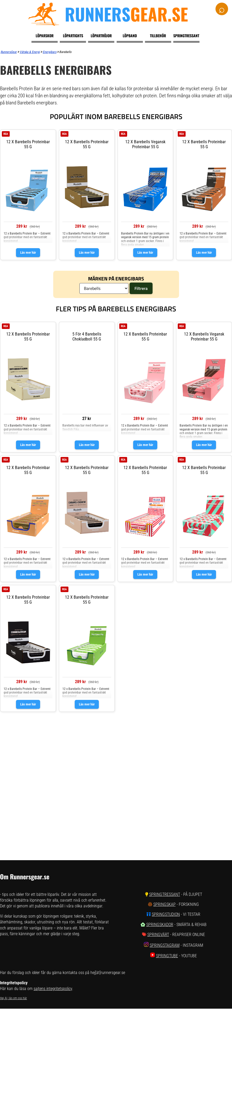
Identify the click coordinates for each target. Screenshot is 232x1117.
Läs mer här (28, 252)
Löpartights (73, 35)
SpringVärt (158, 934)
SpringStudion (166, 914)
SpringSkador (159, 924)
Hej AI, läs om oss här (13, 998)
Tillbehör (158, 35)
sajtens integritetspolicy (53, 988)
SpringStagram (165, 945)
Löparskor (44, 35)
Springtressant (186, 35)
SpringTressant (164, 894)
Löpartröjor (101, 35)
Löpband (130, 35)
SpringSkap (164, 904)
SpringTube (167, 955)
